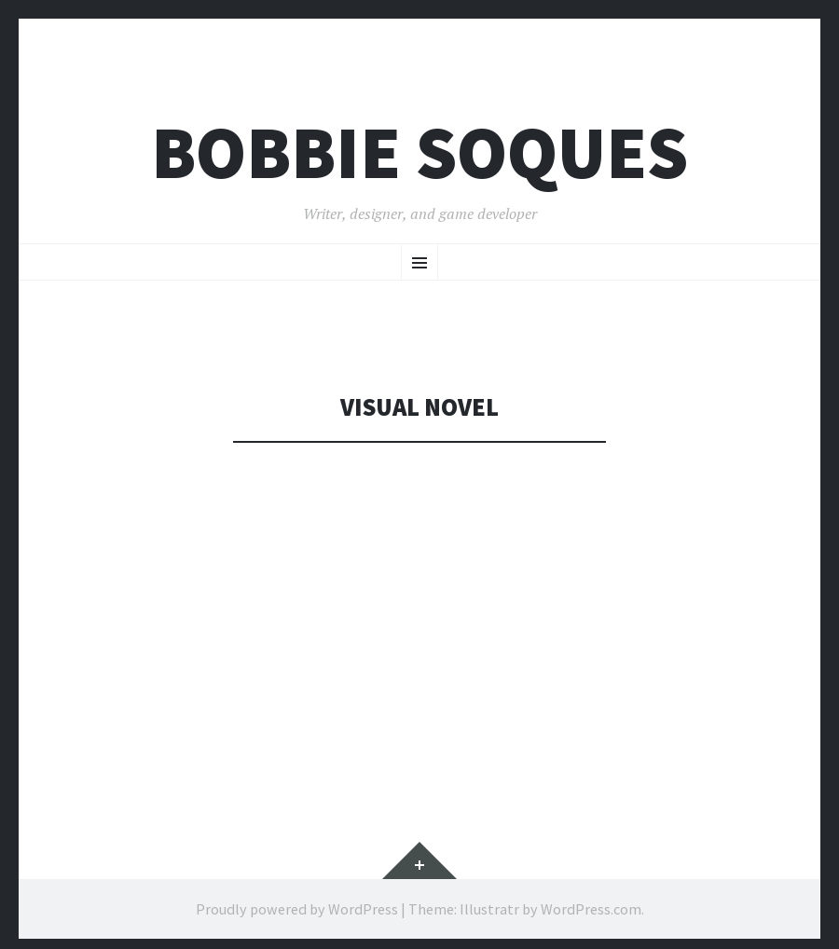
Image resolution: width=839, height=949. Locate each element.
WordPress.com (591, 909)
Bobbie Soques (419, 152)
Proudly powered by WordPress (297, 909)
